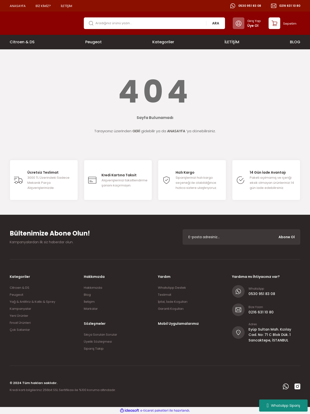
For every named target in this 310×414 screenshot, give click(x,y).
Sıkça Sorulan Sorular (100, 334)
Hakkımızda (93, 287)
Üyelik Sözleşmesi (98, 341)
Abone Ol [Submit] (287, 237)
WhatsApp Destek (172, 287)
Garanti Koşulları (171, 308)
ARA (215, 23)
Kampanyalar (20, 308)
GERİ (136, 130)
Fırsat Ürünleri (20, 322)
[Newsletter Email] (241, 237)
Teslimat (164, 294)
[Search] (154, 23)
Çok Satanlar (20, 329)
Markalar (91, 308)
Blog (87, 294)
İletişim (89, 301)
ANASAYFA (176, 130)
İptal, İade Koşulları (172, 301)
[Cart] (282, 23)
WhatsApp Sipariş (283, 405)
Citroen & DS (19, 287)
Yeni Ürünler (19, 315)
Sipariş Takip (94, 348)
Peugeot (16, 294)
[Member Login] (247, 23)
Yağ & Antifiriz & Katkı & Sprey (32, 301)
